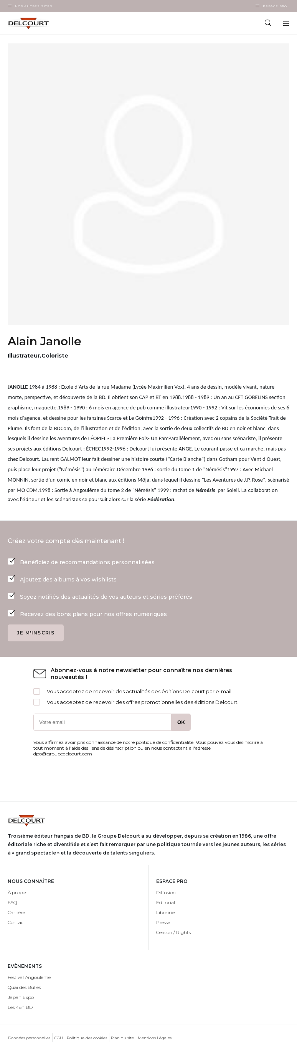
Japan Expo (21, 997)
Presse (163, 922)
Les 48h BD (20, 1007)
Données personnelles (29, 1037)
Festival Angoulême (29, 977)
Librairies (166, 912)
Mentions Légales (155, 1037)
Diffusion (166, 892)
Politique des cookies (87, 1037)
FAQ (12, 902)
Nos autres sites (34, 6)
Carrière (16, 912)
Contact (16, 922)
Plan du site (122, 1037)
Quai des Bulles (24, 987)
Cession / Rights (173, 932)
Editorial (165, 902)
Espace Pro (275, 6)
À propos (17, 892)
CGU (58, 1037)
